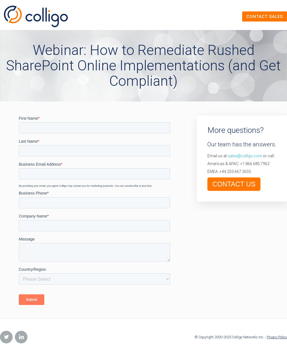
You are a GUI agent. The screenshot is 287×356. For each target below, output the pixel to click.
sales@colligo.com (245, 156)
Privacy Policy (277, 337)
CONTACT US (234, 184)
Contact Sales (264, 16)
